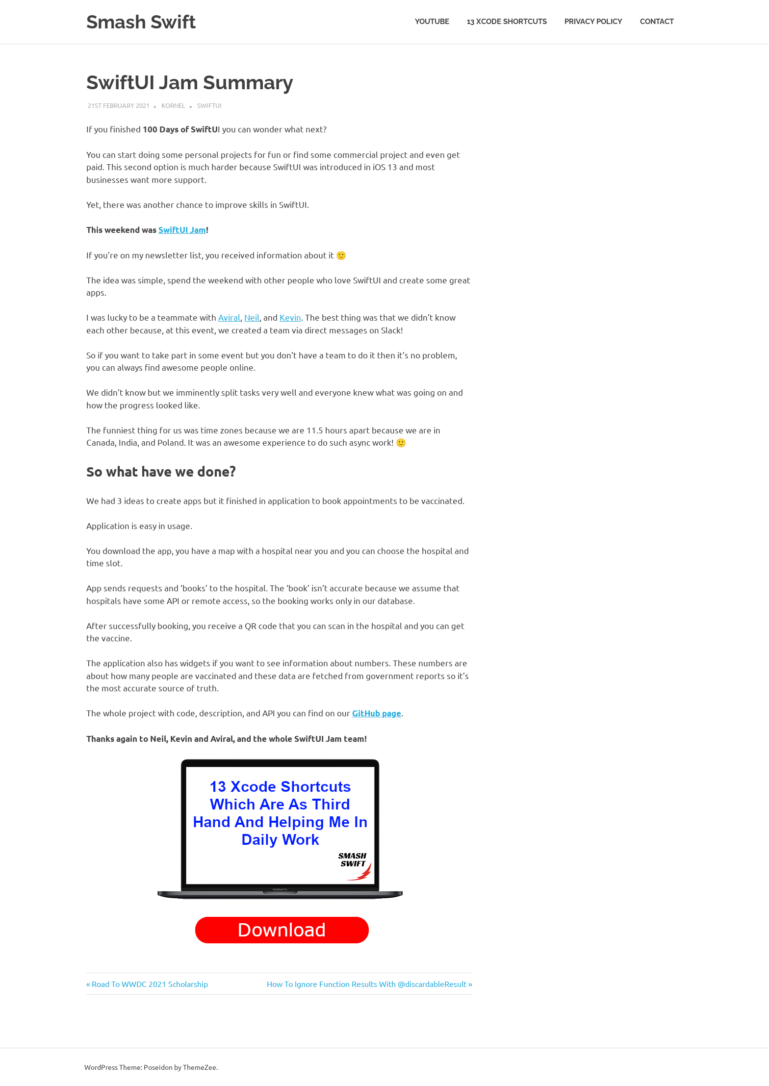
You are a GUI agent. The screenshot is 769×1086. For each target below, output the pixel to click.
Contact (657, 21)
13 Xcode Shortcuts (507, 21)
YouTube (432, 21)
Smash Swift (141, 22)
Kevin (290, 317)
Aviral (229, 317)
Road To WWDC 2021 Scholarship (149, 983)
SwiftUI (209, 105)
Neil (251, 317)
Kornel (173, 105)
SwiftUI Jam (182, 230)
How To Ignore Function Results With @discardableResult (366, 983)
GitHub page (376, 713)
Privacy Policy (593, 21)
